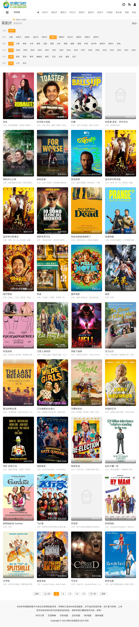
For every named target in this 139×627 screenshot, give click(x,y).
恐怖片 (82, 12)
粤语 (31, 57)
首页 (37, 594)
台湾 (31, 44)
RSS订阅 (40, 615)
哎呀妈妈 (109, 523)
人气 (18, 63)
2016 (90, 50)
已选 (4, 31)
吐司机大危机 (43, 122)
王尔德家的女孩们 (46, 408)
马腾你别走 (76, 408)
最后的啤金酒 (9, 408)
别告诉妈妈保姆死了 (81, 236)
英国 (52, 44)
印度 (86, 44)
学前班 (74, 523)
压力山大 (109, 351)
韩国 (65, 44)
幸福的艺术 (110, 408)
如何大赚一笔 (111, 466)
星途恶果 (75, 179)
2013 (112, 50)
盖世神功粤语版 (113, 179)
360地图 (87, 615)
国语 (18, 57)
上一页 (47, 594)
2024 (32, 50)
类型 (4, 37)
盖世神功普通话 (11, 236)
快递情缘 (109, 236)
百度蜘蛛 (52, 615)
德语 (67, 57)
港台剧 (119, 12)
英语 (24, 57)
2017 (83, 50)
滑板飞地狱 (76, 351)
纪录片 (18, 37)
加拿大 (111, 44)
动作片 (45, 12)
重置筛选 (18, 23)
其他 (134, 12)
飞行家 (40, 523)
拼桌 (39, 294)
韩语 (47, 57)
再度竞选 (75, 466)
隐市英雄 (7, 294)
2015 (98, 50)
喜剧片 (54, 12)
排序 (4, 63)
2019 (69, 50)
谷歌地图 (64, 615)
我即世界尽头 (43, 236)
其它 (74, 57)
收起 (135, 23)
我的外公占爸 (9, 179)
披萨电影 (75, 294)
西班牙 (102, 44)
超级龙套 (41, 581)
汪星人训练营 (43, 351)
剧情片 (91, 12)
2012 (119, 50)
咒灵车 (74, 581)
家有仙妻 (109, 581)
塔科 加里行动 (10, 466)
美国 (38, 44)
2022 (47, 50)
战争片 (100, 12)
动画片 (27, 37)
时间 (11, 63)
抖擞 (73, 122)
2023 (40, 50)
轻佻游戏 (7, 351)
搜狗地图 (99, 615)
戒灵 (107, 294)
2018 (76, 50)
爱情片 (63, 12)
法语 (60, 57)
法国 (45, 44)
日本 (59, 44)
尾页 (103, 594)
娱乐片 (36, 37)
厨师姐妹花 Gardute (13, 523)
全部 (11, 37)
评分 (24, 63)
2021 (54, 50)
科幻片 (73, 12)
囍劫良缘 (41, 179)
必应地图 (76, 615)
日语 (53, 57)
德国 (72, 44)
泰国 (79, 44)
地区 (4, 44)
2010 (134, 50)
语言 (4, 57)
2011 (126, 50)
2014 (105, 50)
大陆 (18, 44)
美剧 (127, 12)
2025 (25, 50)
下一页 (93, 594)
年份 (4, 50)
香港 (24, 44)
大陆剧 (109, 12)
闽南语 (39, 57)
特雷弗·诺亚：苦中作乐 (116, 122)
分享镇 (6, 581)
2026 (18, 50)
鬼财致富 (41, 466)
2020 (61, 50)
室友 (5, 122)
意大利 (93, 44)
